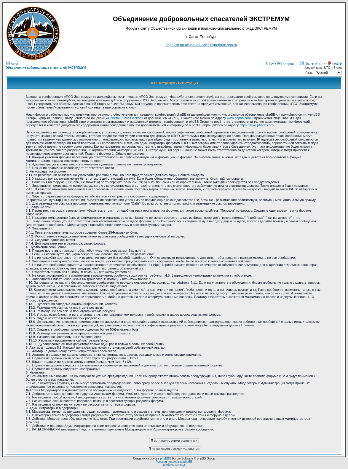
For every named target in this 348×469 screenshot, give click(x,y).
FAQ (270, 64)
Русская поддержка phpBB (174, 461)
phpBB (164, 458)
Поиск (307, 64)
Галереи (285, 64)
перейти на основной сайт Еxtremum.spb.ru (201, 45)
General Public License (124, 118)
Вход (12, 64)
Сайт (321, 64)
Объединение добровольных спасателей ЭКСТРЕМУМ (46, 67)
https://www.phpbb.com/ (257, 125)
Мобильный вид (174, 465)
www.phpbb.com (239, 118)
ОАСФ (335, 64)
